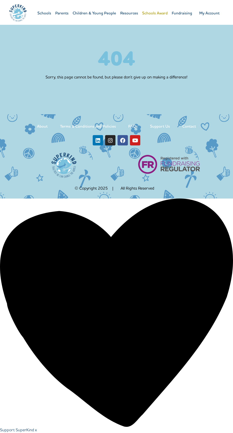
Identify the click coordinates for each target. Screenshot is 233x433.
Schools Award (155, 13)
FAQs (133, 126)
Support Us (160, 126)
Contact (189, 126)
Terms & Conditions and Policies (88, 126)
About (42, 126)
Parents (61, 13)
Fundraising (182, 13)
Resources (129, 13)
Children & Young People (94, 13)
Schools (44, 13)
